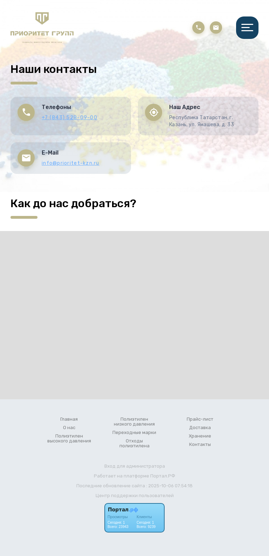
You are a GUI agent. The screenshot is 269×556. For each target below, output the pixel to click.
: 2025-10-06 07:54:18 (169, 485)
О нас (69, 427)
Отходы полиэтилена (134, 443)
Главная (69, 419)
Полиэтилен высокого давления (69, 438)
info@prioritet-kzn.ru (70, 163)
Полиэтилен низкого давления (134, 422)
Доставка (200, 427)
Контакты (200, 444)
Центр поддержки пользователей (135, 495)
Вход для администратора (134, 466)
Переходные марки (134, 432)
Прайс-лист (200, 419)
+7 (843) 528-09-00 (69, 118)
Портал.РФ (162, 476)
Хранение (200, 436)
